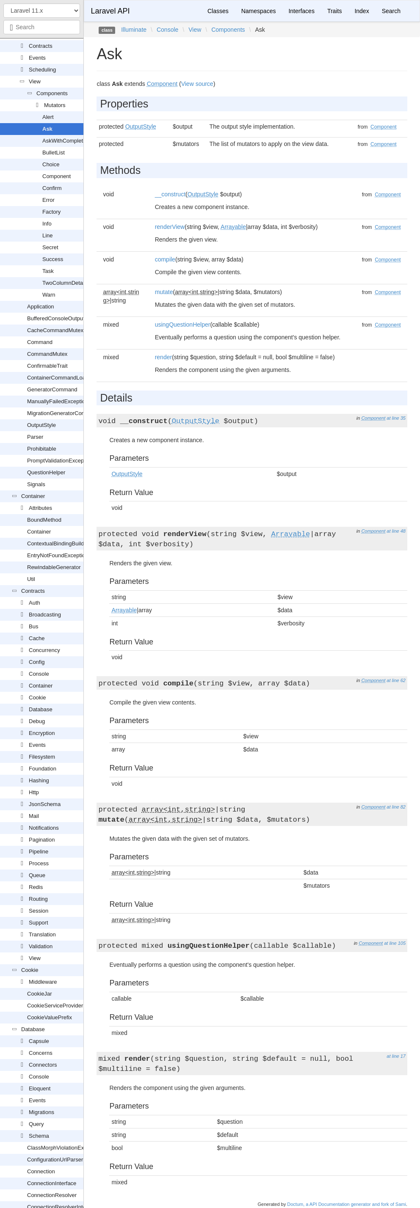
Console (39, 674)
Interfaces (301, 11)
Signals (36, 484)
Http (34, 792)
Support (38, 922)
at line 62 (396, 680)
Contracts (40, 46)
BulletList (53, 152)
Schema (39, 1136)
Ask (47, 129)
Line (47, 235)
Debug (37, 721)
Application (40, 306)
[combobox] (41, 27)
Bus (33, 626)
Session (38, 911)
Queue (37, 875)
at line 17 (396, 1056)
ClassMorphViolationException (64, 1148)
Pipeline (38, 851)
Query (36, 1124)
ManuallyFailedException (57, 401)
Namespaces (258, 11)
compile (165, 259)
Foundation (42, 768)
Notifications (44, 828)
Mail (34, 816)
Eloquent (39, 1088)
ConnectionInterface (51, 1183)
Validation (40, 946)
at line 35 (396, 418)
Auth (34, 603)
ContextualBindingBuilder (58, 543)
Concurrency (44, 650)
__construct (170, 194)
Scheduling (42, 69)
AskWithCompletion (66, 141)
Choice (50, 164)
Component (56, 176)
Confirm (52, 188)
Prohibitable (41, 449)
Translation (42, 934)
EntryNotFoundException (57, 555)
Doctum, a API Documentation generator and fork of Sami (346, 1204)
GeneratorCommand (52, 389)
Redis (36, 887)
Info (47, 223)
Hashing (39, 780)
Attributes (40, 508)
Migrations (41, 1112)
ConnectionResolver (52, 1195)
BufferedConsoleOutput (56, 318)
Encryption (42, 733)
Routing (38, 899)
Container (33, 496)
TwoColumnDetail (64, 283)
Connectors (43, 1065)
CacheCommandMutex (55, 330)
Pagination (42, 840)
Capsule (39, 1041)
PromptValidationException (60, 460)
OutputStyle (41, 425)
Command (39, 342)
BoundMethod (44, 520)
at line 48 (396, 531)
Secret (50, 247)
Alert (48, 117)
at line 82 (396, 806)
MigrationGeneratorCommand (63, 413)
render (163, 357)
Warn (48, 295)
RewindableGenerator (53, 567)
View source (197, 83)
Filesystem (42, 757)
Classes (218, 11)
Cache (37, 638)
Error (48, 200)
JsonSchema (45, 804)
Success (52, 259)
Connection (41, 1171)
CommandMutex (47, 354)
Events (37, 58)
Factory (51, 212)
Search (391, 11)
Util (31, 579)
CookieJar (39, 994)
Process (39, 863)
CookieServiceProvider (55, 1005)
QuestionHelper (46, 472)
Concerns (40, 1053)
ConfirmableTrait (47, 366)
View (35, 81)
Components (52, 93)
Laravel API (110, 11)
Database (40, 709)
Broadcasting (45, 614)
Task (48, 271)
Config (37, 662)
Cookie (37, 697)
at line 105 (395, 943)
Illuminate (133, 29)
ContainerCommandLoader (60, 377)
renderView (170, 226)
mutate (164, 292)
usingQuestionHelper (182, 324)
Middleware (43, 982)
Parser (35, 437)
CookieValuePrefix (49, 1017)
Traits (334, 11)
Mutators (55, 105)
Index (361, 11)
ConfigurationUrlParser (55, 1159)
